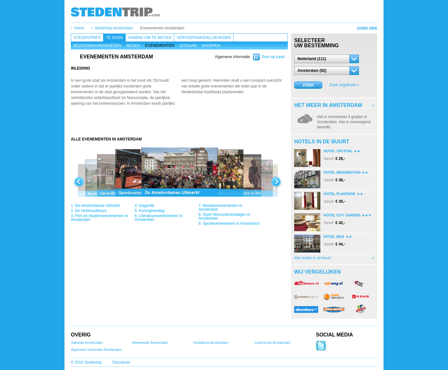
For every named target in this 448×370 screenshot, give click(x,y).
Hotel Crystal (338, 151)
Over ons (367, 28)
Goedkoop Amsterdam (210, 342)
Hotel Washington (342, 172)
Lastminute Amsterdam (273, 342)
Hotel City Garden (342, 215)
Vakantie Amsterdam (87, 342)
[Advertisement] (179, 123)
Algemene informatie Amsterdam (96, 349)
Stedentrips (87, 37)
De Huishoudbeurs (91, 210)
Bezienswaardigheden (97, 45)
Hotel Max (334, 236)
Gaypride (146, 205)
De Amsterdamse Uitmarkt (97, 205)
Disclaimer (121, 362)
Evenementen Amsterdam (162, 28)
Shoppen (211, 45)
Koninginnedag (151, 210)
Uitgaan (187, 45)
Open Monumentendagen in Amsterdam (224, 216)
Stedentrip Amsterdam (114, 28)
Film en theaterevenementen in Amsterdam (99, 218)
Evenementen (159, 45)
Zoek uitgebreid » (344, 85)
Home (79, 28)
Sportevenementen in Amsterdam (231, 223)
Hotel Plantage (339, 194)
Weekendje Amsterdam (150, 342)
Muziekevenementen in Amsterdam (220, 207)
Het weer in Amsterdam (328, 105)
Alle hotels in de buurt (312, 258)
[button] (326, 59)
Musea (133, 45)
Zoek (308, 85)
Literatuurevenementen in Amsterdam (158, 218)
